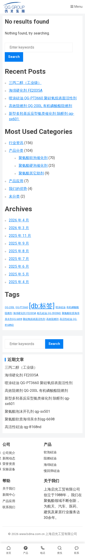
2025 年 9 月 (19, 243)
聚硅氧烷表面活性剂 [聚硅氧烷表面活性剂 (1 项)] (34, 319)
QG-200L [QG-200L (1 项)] (10, 307)
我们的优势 (18, 188)
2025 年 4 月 (19, 282)
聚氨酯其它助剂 (31, 173)
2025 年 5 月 (19, 274)
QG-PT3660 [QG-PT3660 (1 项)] (21, 307)
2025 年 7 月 (19, 259)
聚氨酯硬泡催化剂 (33, 165)
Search (14, 57)
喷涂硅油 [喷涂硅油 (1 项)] (61, 307)
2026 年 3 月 (19, 228)
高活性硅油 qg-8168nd (23, 427)
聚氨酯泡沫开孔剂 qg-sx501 (27, 411)
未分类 (14, 196)
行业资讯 (16, 143)
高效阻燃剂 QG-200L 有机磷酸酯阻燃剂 (40, 106)
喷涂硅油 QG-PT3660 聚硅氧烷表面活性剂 (43, 98)
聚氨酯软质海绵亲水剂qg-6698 (30, 419)
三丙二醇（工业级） (25, 83)
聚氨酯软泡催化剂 (33, 158)
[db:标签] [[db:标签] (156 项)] (42, 306)
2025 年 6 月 (19, 266)
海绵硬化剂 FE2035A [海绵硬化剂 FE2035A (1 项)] (24, 313)
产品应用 (16, 181)
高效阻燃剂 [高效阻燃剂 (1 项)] (52, 319)
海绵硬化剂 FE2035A (25, 90)
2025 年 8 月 (19, 251)
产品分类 (16, 150)
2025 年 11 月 (20, 235)
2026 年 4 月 (19, 220)
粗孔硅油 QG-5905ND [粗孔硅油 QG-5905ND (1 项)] (49, 313)
